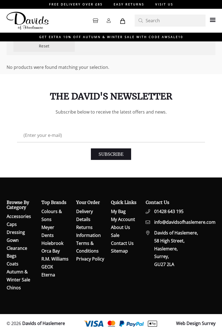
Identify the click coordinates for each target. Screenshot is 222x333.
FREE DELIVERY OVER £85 (76, 4)
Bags (11, 256)
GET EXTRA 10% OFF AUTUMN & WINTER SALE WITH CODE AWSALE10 (111, 37)
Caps (12, 224)
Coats (12, 264)
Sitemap (119, 251)
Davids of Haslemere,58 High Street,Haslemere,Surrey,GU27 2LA (176, 248)
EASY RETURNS (129, 4)
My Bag (118, 211)
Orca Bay (50, 251)
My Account (123, 219)
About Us (120, 227)
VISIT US (164, 4)
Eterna (48, 275)
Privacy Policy (90, 259)
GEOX (47, 267)
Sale (115, 235)
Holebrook (52, 243)
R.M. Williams (54, 259)
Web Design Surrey (195, 323)
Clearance (17, 248)
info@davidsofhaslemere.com (184, 222)
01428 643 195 (168, 211)
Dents (47, 235)
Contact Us (122, 243)
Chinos (14, 288)
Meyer (47, 227)
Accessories (19, 216)
